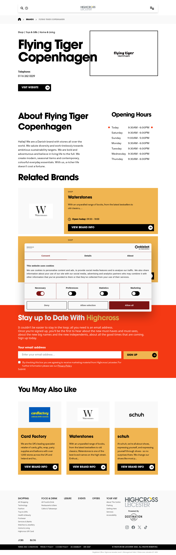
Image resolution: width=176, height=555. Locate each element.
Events (81, 499)
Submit (22, 369)
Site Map (87, 547)
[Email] (69, 354)
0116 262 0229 (26, 76)
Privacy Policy (65, 365)
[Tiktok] (146, 527)
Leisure (67, 499)
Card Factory (33, 437)
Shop (20, 32)
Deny (46, 305)
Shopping (23, 499)
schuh (123, 437)
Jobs (20, 540)
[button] (152, 8)
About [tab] (130, 255)
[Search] (22, 8)
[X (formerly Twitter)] (139, 527)
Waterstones (80, 198)
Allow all (129, 305)
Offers (96, 499)
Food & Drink (49, 499)
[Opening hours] (26, 8)
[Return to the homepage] (141, 503)
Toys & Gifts (31, 32)
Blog (33, 540)
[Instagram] (127, 527)
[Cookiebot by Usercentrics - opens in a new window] (137, 247)
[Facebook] (133, 527)
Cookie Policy (62, 547)
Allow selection (88, 305)
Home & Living (47, 32)
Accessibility (76, 547)
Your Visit (111, 499)
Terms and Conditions (28, 547)
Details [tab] (88, 255)
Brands (30, 19)
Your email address (32, 347)
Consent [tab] (45, 255)
